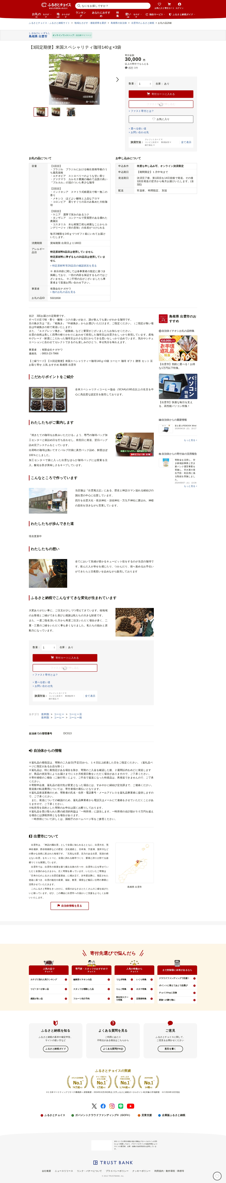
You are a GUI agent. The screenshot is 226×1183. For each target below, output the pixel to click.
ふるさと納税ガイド (55, 1048)
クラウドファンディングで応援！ (174, 978)
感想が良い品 (36, 998)
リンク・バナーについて (89, 1171)
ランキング (81, 14)
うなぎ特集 (121, 979)
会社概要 (46, 1171)
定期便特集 (141, 998)
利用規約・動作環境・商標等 (169, 1171)
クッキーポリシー (141, 1171)
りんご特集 (121, 989)
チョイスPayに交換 (168, 992)
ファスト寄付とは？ (142, 111)
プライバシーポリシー (117, 1171)
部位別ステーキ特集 (122, 998)
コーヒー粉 (75, 717)
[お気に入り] (217, 1176)
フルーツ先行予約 (81, 998)
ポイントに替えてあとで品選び (173, 985)
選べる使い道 (138, 128)
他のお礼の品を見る (64, 292)
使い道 (133, 15)
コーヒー (59, 714)
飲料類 (45, 714)
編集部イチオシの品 (82, 979)
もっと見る (189, 440)
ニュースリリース (64, 1171)
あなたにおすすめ (101, 14)
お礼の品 (41, 15)
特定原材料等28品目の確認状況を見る (74, 265)
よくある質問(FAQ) (113, 1048)
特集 (117, 14)
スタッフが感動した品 (83, 989)
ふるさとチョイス (54, 1115)
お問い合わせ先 (140, 132)
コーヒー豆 (75, 714)
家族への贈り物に (167, 1000)
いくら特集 (141, 979)
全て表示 (186, 142)
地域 (64, 15)
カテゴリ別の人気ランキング (43, 979)
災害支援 (147, 1115)
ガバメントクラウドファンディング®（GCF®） (103, 1115)
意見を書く (170, 1048)
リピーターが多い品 (39, 989)
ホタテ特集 (141, 989)
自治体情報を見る (69, 905)
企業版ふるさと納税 (173, 1115)
